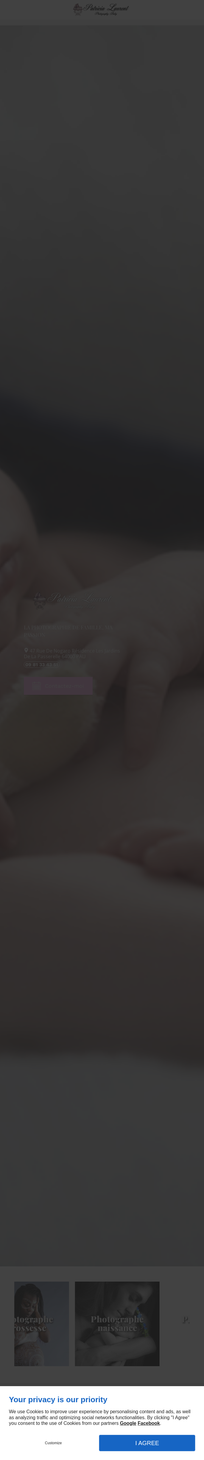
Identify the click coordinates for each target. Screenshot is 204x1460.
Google (128, 1423)
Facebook (149, 1423)
